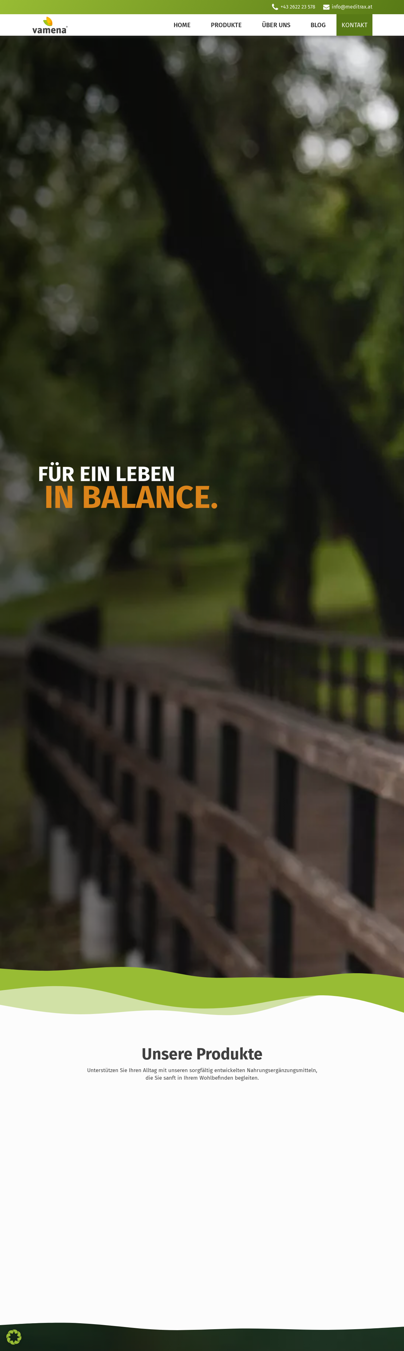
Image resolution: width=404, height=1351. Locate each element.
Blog (318, 25)
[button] (14, 1337)
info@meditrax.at (352, 7)
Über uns (276, 25)
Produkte (226, 25)
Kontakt (354, 25)
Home (182, 25)
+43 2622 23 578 (298, 7)
